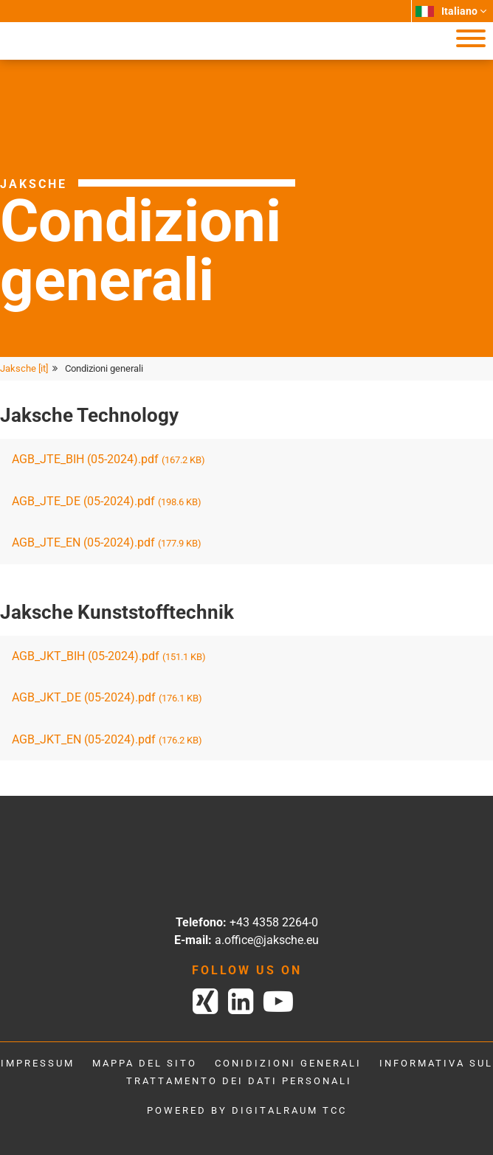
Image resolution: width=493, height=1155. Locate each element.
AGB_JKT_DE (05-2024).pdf (107, 697)
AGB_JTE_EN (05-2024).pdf (106, 542)
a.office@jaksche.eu (267, 940)
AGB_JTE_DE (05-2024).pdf (106, 501)
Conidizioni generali (288, 1063)
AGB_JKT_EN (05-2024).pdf (107, 739)
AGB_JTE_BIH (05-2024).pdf (108, 459)
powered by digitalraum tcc (247, 1110)
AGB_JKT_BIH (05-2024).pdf (109, 656)
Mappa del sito (144, 1063)
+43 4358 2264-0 (274, 922)
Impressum (38, 1063)
